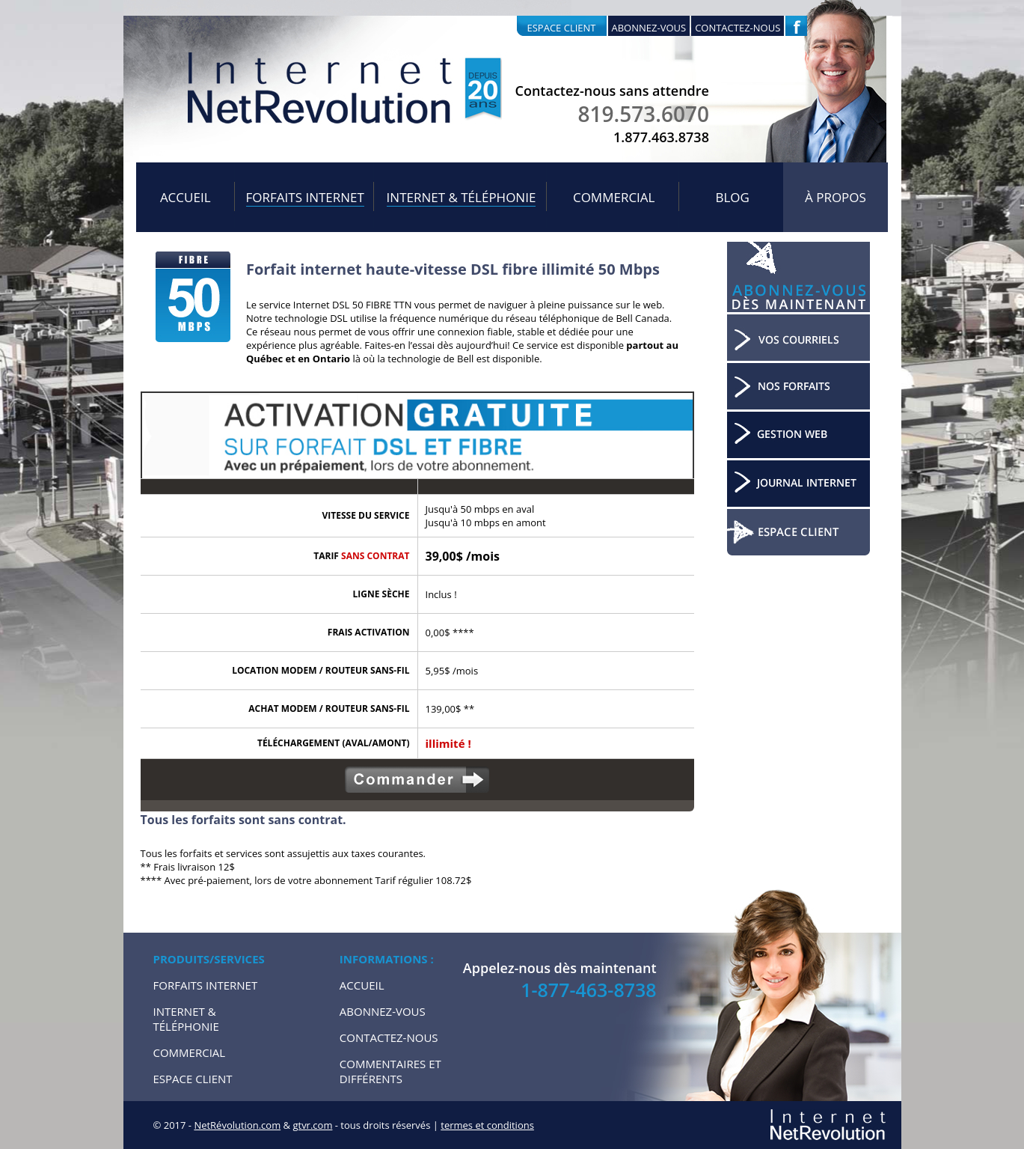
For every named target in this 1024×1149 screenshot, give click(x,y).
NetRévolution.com (237, 1125)
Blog (732, 197)
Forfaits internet (305, 197)
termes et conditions (487, 1125)
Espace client (561, 27)
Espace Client (193, 1078)
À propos (835, 197)
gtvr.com (312, 1125)
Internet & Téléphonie (461, 197)
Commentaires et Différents (390, 1071)
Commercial (614, 197)
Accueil (185, 197)
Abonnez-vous (649, 27)
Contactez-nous (737, 27)
